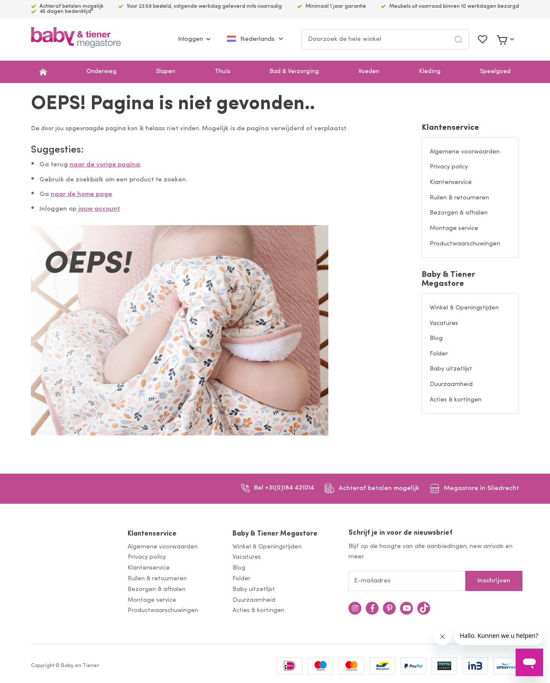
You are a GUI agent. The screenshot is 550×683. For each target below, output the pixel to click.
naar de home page (81, 194)
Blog (436, 338)
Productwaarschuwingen (465, 244)
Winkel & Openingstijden (464, 308)
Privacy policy (449, 167)
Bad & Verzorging (294, 71)
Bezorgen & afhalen (459, 213)
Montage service (454, 228)
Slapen (165, 71)
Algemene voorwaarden (465, 152)
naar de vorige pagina (105, 165)
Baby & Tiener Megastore (448, 279)
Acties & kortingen (456, 400)
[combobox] (385, 39)
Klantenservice (450, 128)
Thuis (222, 71)
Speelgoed (495, 71)
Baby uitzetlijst (451, 369)
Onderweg (101, 71)
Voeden (368, 71)
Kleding (429, 71)
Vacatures (444, 323)
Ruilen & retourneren (459, 198)
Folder (439, 354)
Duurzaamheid (451, 384)
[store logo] (76, 39)
